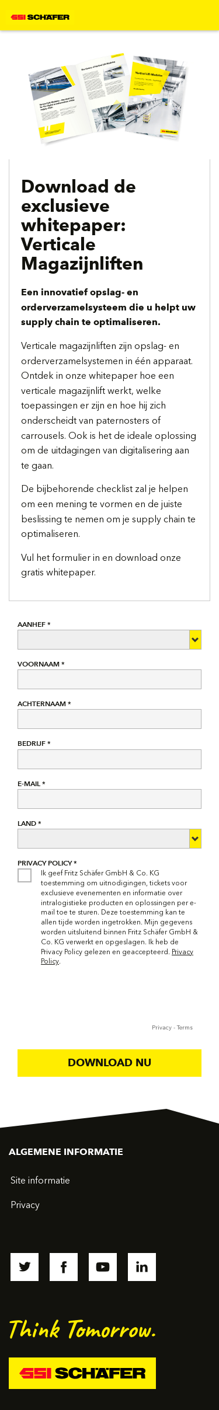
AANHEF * (34, 624)
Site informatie (40, 1180)
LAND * (29, 823)
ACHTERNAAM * (44, 703)
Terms (185, 1027)
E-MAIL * (32, 783)
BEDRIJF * (34, 743)
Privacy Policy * (47, 862)
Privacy (162, 1027)
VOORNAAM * (41, 663)
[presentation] (106, 998)
